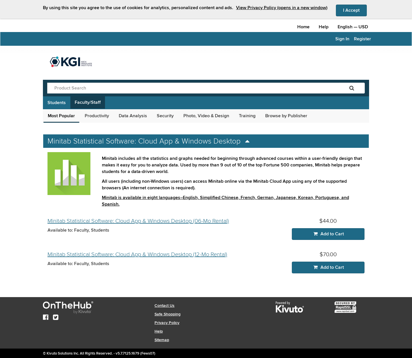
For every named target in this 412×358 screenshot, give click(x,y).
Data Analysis (133, 116)
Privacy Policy (166, 322)
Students (56, 103)
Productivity (97, 116)
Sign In (342, 39)
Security (165, 116)
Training (247, 116)
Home (303, 27)
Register (362, 39)
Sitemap (161, 339)
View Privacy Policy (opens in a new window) (281, 8)
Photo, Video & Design (206, 116)
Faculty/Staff (88, 102)
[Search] (352, 88)
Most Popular (61, 116)
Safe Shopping (167, 314)
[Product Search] (193, 88)
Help (323, 27)
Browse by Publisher (286, 116)
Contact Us (164, 305)
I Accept (355, 10)
